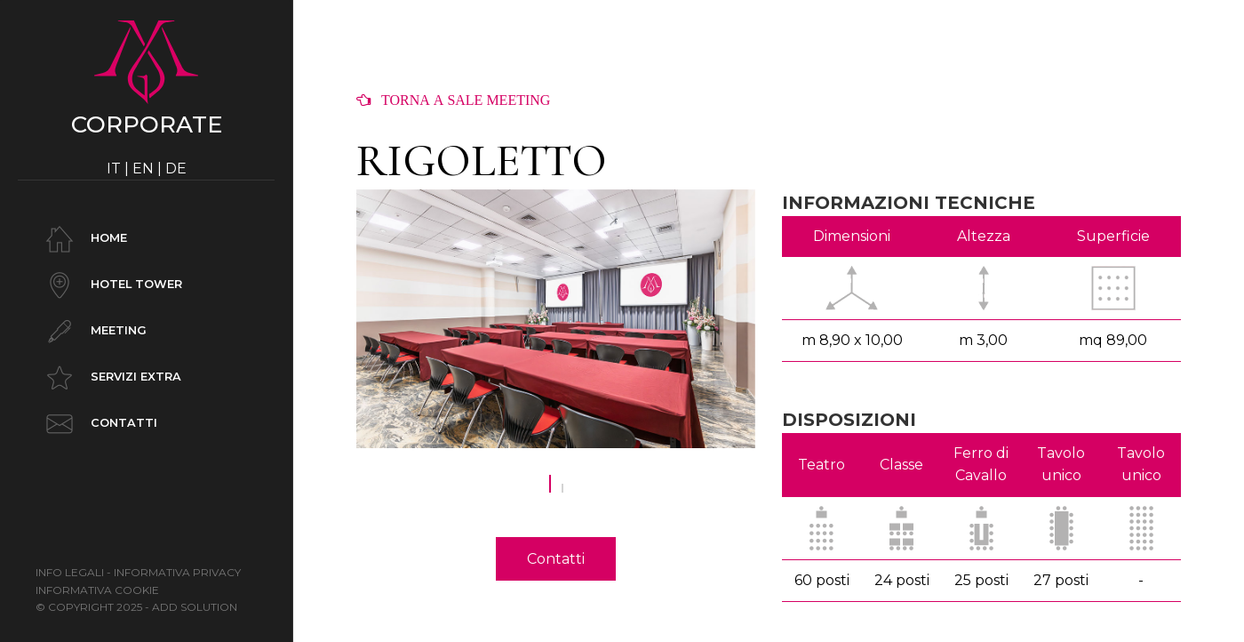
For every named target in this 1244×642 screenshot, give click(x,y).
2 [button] (562, 493)
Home (83, 239)
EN (143, 168)
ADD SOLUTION (194, 607)
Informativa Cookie (97, 590)
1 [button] (550, 493)
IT (114, 168)
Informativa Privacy (177, 572)
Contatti (98, 424)
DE (176, 168)
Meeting (93, 331)
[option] (555, 319)
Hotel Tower (111, 285)
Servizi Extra (110, 378)
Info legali (70, 572)
